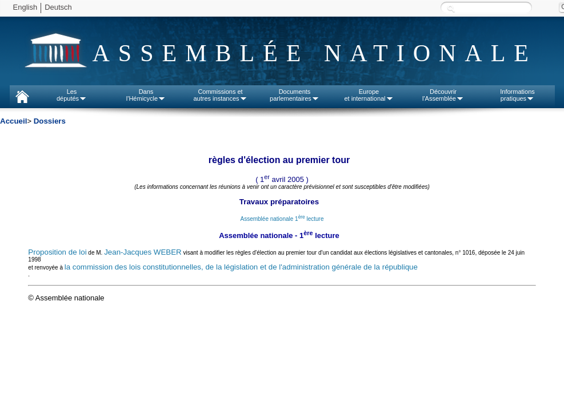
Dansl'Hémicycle (146, 95)
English (25, 7)
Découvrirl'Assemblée (443, 95)
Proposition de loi (57, 252)
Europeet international (368, 95)
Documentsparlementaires (294, 95)
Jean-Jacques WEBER (143, 252)
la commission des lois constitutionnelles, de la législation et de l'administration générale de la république (241, 267)
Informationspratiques (517, 95)
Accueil (13, 121)
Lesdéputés (72, 95)
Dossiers (50, 121)
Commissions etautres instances (220, 95)
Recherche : (450, 8)
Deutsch (58, 7)
